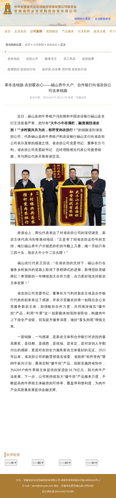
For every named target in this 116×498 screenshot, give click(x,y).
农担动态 (52, 44)
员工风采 (69, 58)
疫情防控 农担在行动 (21, 69)
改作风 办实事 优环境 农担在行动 (64, 69)
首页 (8, 31)
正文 (63, 44)
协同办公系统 (82, 18)
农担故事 (88, 58)
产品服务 (68, 31)
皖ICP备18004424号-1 (87, 480)
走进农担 (20, 31)
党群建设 (52, 31)
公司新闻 (36, 31)
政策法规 (100, 31)
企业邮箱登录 (103, 18)
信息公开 (32, 58)
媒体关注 (51, 58)
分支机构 (84, 31)
